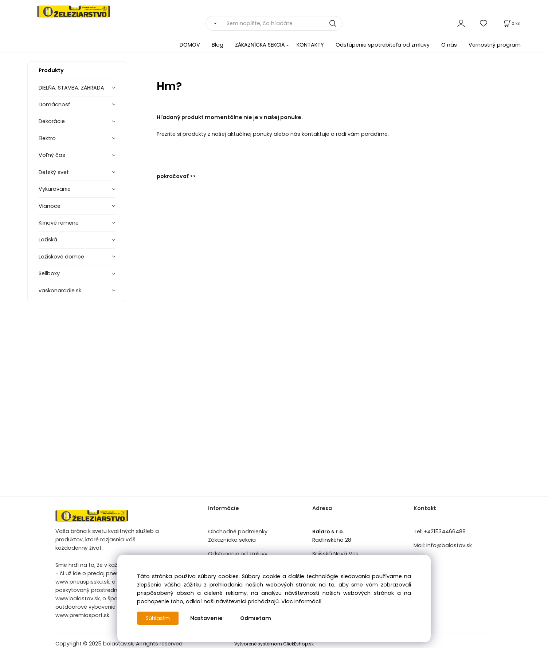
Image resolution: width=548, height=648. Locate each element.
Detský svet (54, 172)
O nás (449, 44)
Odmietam (255, 618)
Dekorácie (52, 121)
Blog (217, 44)
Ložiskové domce (61, 256)
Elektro (47, 138)
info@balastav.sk (449, 545)
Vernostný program (495, 44)
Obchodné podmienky (237, 531)
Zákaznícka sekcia (232, 540)
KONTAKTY (310, 44)
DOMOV (190, 44)
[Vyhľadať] (214, 23)
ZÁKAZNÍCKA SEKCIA (260, 44)
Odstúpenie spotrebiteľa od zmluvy (383, 44)
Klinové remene (59, 222)
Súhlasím (158, 618)
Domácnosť (54, 104)
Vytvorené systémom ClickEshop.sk (274, 644)
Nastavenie (206, 618)
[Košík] (511, 23)
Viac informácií (301, 601)
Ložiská (48, 239)
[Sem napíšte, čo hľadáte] (282, 23)
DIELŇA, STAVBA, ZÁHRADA (71, 87)
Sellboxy (49, 273)
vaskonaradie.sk (60, 290)
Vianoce (49, 206)
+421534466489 (445, 531)
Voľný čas (52, 155)
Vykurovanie (55, 189)
